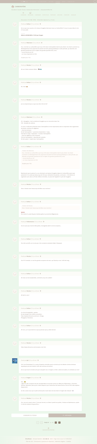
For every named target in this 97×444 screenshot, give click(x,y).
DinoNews (24, 2)
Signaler (73, 14)
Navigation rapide (48, 429)
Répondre (30, 14)
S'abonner (38, 14)
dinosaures (42, 2)
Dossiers (51, 2)
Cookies (68, 441)
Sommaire (23, 14)
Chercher (66, 14)
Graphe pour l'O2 (25, 57)
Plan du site (71, 2)
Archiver (59, 14)
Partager (53, 14)
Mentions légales (60, 441)
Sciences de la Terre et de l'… (33, 9)
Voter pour (45, 14)
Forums (24, 9)
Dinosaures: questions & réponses (44, 441)
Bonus (64, 2)
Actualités (33, 2)
